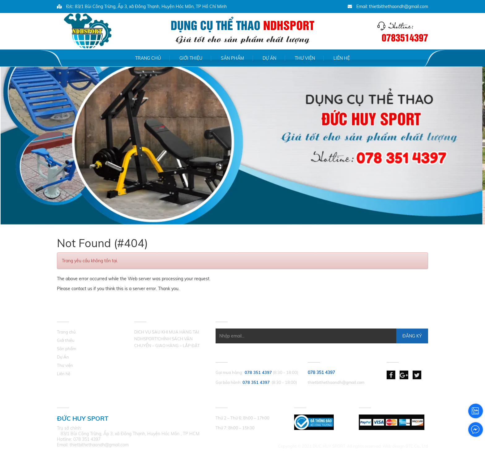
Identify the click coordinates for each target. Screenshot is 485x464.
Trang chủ (148, 58)
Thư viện (305, 58)
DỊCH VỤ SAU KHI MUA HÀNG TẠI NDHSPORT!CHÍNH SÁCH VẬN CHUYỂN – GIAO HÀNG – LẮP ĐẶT (167, 338)
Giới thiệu (190, 58)
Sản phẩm (232, 58)
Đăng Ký (412, 336)
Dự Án (269, 58)
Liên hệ (341, 58)
